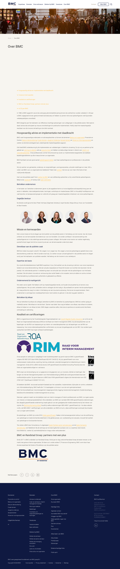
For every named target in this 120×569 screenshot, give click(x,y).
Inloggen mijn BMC (56, 516)
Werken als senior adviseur (36, 539)
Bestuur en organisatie (77, 137)
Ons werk (32, 546)
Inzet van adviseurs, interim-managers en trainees (37, 502)
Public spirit (54, 552)
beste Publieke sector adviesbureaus (60, 425)
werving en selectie (30, 150)
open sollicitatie (46, 180)
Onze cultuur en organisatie (37, 551)
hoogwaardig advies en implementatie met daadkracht (36, 90)
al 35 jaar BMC (23, 108)
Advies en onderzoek (35, 499)
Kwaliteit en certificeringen (30, 314)
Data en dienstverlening (29, 140)
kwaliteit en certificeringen (27, 99)
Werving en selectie (34, 506)
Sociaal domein (65, 140)
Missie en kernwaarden (29, 229)
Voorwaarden (29, 563)
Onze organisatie (55, 499)
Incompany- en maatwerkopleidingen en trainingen (36, 513)
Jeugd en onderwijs (13, 510)
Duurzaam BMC (55, 502)
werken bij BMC (43, 177)
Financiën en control (13, 499)
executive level (46, 150)
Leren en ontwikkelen (35, 548)
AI (8, 524)
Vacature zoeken (34, 524)
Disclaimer (58, 563)
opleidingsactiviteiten (46, 160)
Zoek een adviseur (56, 523)
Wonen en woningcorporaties (16, 515)
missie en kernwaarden (26, 95)
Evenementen (55, 529)
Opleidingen (32, 509)
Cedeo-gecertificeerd (49, 415)
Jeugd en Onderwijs (53, 140)
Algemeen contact (56, 511)
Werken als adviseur (35, 536)
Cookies (51, 563)
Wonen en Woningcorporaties (81, 140)
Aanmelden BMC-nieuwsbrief (59, 513)
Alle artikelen (54, 538)
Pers (52, 526)
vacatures (27, 180)
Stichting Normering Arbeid (32, 405)
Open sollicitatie (33, 527)
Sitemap (66, 563)
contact (59, 170)
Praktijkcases (54, 540)
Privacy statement (41, 563)
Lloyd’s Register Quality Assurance (72, 319)
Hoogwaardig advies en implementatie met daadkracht (45, 133)
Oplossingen (54, 543)
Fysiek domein (42, 140)
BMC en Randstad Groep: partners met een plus (34, 104)
